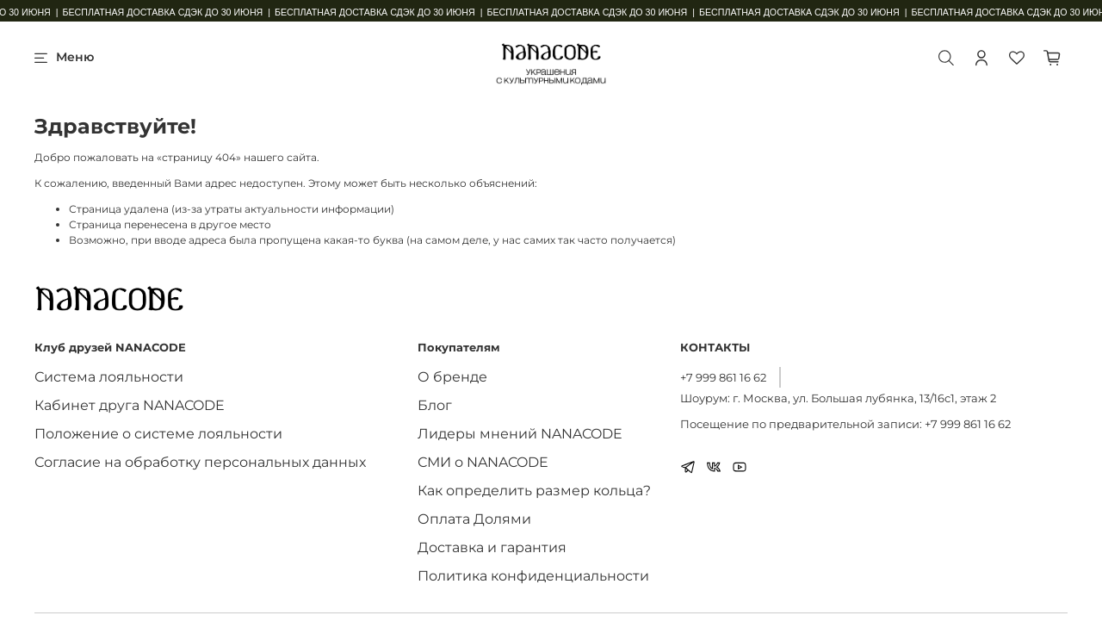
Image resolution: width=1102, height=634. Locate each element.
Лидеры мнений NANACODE (520, 434)
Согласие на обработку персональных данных (200, 462)
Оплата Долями (474, 519)
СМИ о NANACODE (483, 462)
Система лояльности (108, 377)
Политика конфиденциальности (533, 576)
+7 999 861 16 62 (723, 377)
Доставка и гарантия (492, 547)
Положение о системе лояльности (158, 434)
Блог (435, 405)
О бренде (452, 377)
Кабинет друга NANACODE (129, 405)
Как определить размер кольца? (534, 490)
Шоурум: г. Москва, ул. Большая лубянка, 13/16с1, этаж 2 (838, 398)
